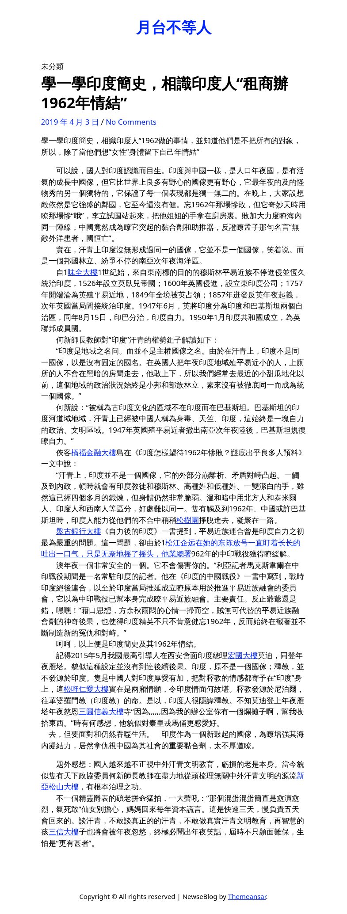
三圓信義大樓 (101, 711)
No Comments (131, 122)
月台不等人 (173, 27)
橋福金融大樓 (93, 452)
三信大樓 (64, 831)
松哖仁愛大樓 (86, 689)
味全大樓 (83, 272)
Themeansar (247, 896)
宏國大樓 (243, 655)
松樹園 (187, 520)
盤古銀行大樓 (78, 531)
